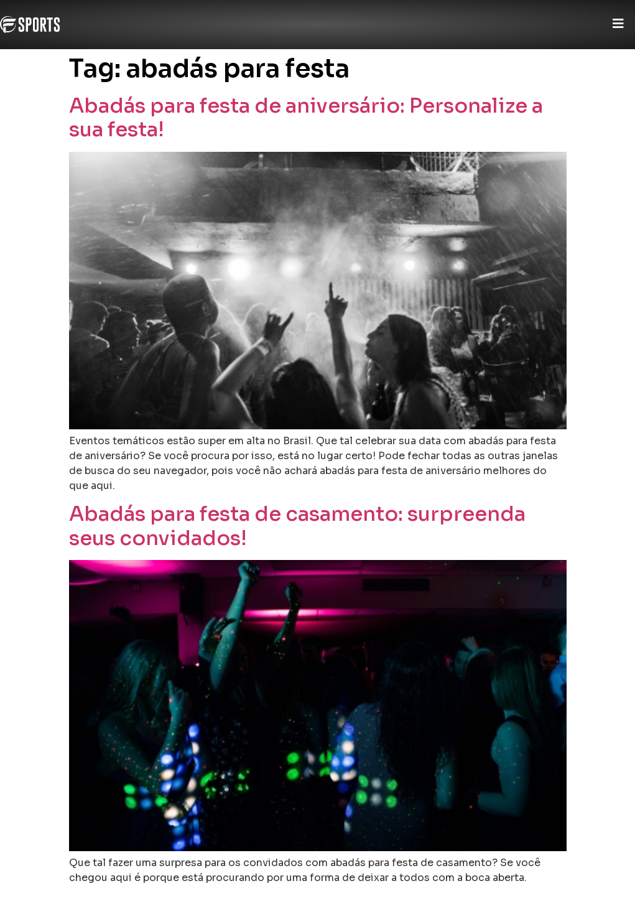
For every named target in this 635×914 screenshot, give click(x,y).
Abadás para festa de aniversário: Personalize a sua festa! (306, 117)
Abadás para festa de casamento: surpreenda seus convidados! (297, 525)
